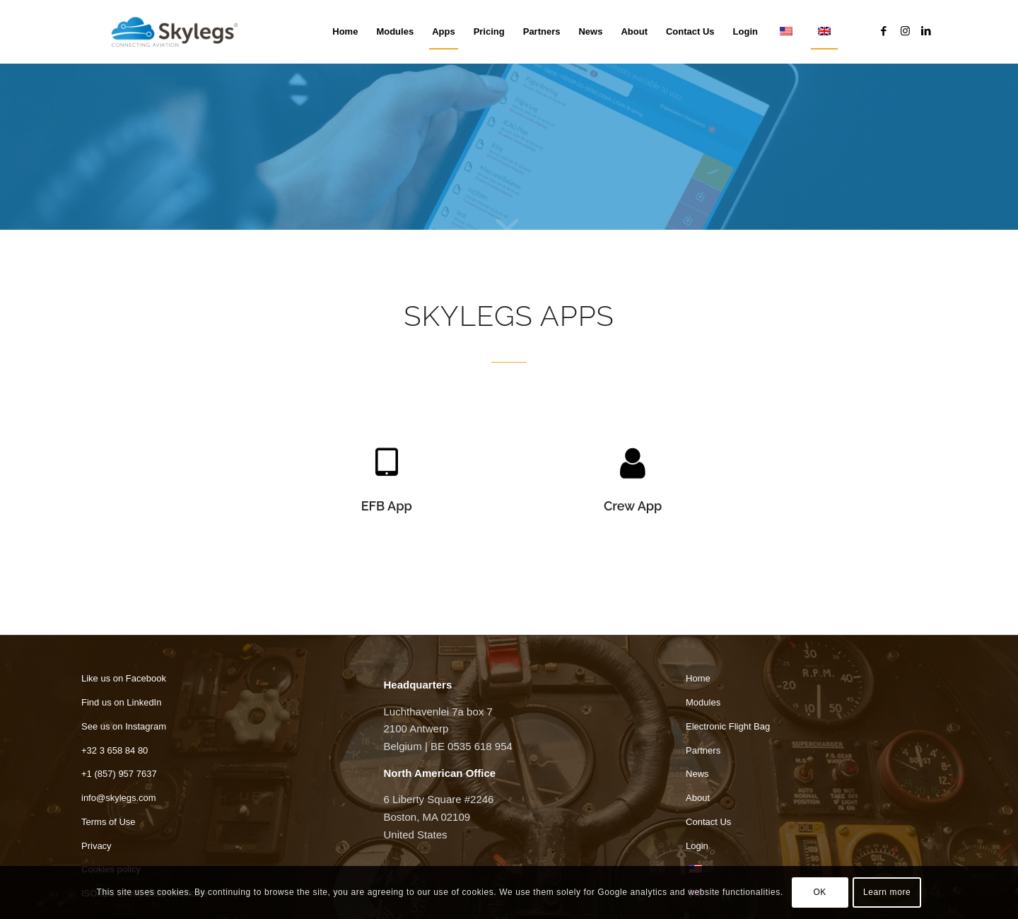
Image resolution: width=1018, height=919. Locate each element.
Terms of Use (108, 821)
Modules (703, 702)
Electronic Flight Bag (728, 726)
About (698, 797)
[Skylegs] (180, 32)
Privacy (96, 846)
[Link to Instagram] (904, 31)
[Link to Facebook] (883, 31)
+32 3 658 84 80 (114, 750)
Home (698, 678)
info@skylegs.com (118, 797)
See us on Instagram (123, 726)
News (697, 773)
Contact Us (708, 821)
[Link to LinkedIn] (926, 31)
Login (697, 846)
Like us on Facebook (123, 678)
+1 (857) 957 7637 (119, 773)
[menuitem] (345, 32)
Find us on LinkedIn (121, 702)
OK (819, 892)
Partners (703, 750)
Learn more (887, 892)
